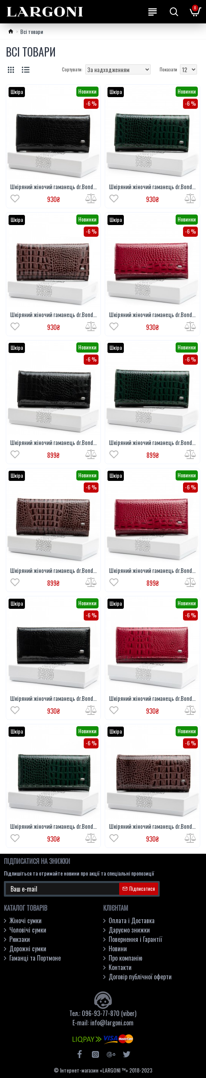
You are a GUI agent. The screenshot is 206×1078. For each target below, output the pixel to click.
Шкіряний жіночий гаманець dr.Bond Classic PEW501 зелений (152, 443)
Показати (168, 69)
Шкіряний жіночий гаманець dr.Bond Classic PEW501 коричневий (53, 570)
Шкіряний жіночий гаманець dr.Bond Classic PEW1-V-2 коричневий (152, 826)
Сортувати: (72, 69)
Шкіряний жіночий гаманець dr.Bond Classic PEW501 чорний (53, 443)
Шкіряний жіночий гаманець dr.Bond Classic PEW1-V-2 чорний (53, 698)
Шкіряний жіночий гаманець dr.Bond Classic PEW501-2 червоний (152, 315)
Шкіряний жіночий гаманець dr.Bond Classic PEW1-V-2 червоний (152, 698)
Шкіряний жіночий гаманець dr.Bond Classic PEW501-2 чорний (53, 187)
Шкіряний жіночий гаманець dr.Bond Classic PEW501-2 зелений (152, 187)
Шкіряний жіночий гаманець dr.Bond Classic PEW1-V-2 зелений (53, 826)
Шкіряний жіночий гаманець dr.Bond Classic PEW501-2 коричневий (53, 315)
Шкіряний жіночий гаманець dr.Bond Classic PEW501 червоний (152, 570)
